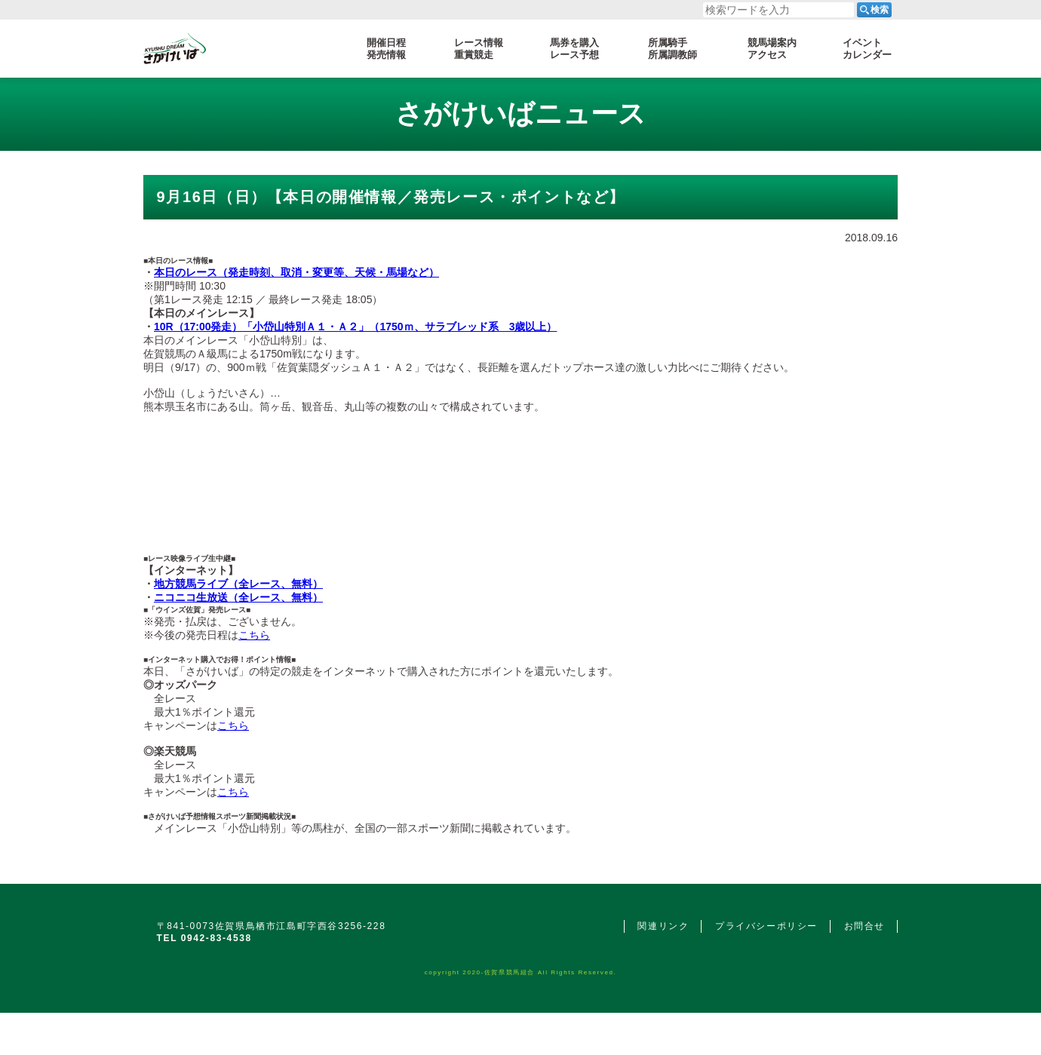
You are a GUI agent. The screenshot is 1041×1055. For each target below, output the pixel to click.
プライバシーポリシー (766, 926)
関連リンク (663, 926)
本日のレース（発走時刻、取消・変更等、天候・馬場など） (296, 272)
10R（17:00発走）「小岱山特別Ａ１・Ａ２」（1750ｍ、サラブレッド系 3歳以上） (355, 326)
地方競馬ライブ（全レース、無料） (238, 584)
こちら (254, 635)
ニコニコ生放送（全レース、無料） (238, 597)
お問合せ (864, 926)
